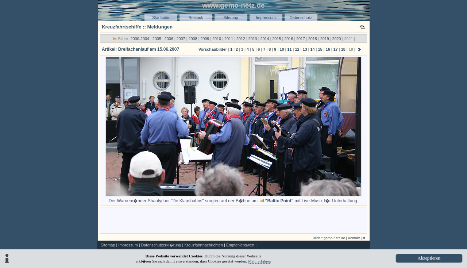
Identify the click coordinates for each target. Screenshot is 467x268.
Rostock (196, 17)
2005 (157, 39)
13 (305, 49)
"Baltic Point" (279, 200)
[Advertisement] (233, 220)
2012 (240, 39)
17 (335, 49)
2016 (288, 39)
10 (281, 49)
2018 (312, 39)
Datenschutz (301, 17)
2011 (228, 39)
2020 (336, 39)
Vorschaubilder (212, 49)
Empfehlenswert (240, 245)
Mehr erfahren (259, 261)
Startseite (160, 17)
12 (297, 49)
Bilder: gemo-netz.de (329, 238)
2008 (192, 39)
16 (328, 49)
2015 (276, 39)
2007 (181, 39)
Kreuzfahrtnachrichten (203, 245)
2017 (300, 39)
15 (320, 49)
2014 (264, 39)
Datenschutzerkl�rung (161, 245)
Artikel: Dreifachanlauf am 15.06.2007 (140, 49)
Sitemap (230, 17)
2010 (216, 39)
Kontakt (354, 238)
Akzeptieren (429, 258)
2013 (252, 39)
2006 (169, 39)
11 (289, 49)
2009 (204, 39)
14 (312, 49)
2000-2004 (139, 39)
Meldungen (160, 27)
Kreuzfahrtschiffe (121, 27)
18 (343, 49)
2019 (324, 39)
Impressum (265, 17)
